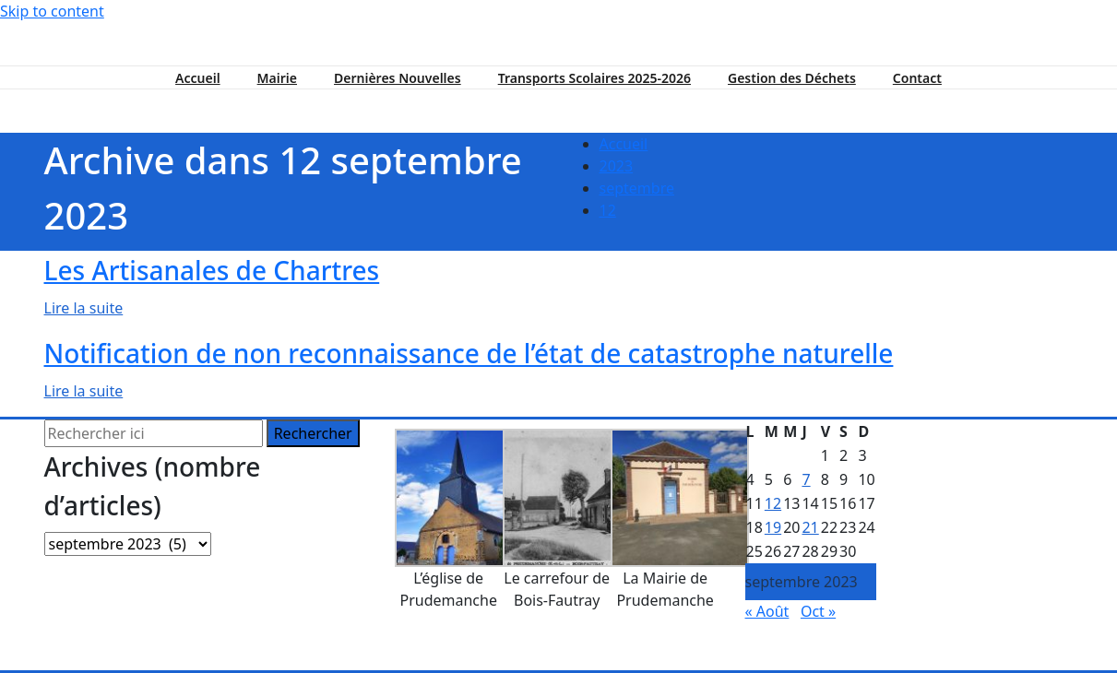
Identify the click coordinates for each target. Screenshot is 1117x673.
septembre (637, 188)
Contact (917, 78)
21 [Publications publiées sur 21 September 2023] (810, 527)
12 (608, 210)
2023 (617, 166)
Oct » (818, 611)
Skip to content (52, 11)
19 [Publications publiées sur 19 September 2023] (773, 527)
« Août (767, 611)
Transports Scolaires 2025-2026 (594, 78)
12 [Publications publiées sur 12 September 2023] (773, 503)
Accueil (197, 78)
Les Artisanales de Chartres (212, 270)
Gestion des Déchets (792, 78)
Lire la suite (84, 308)
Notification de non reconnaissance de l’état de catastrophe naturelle (469, 353)
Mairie (277, 78)
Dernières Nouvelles (397, 78)
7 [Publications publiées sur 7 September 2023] (806, 479)
